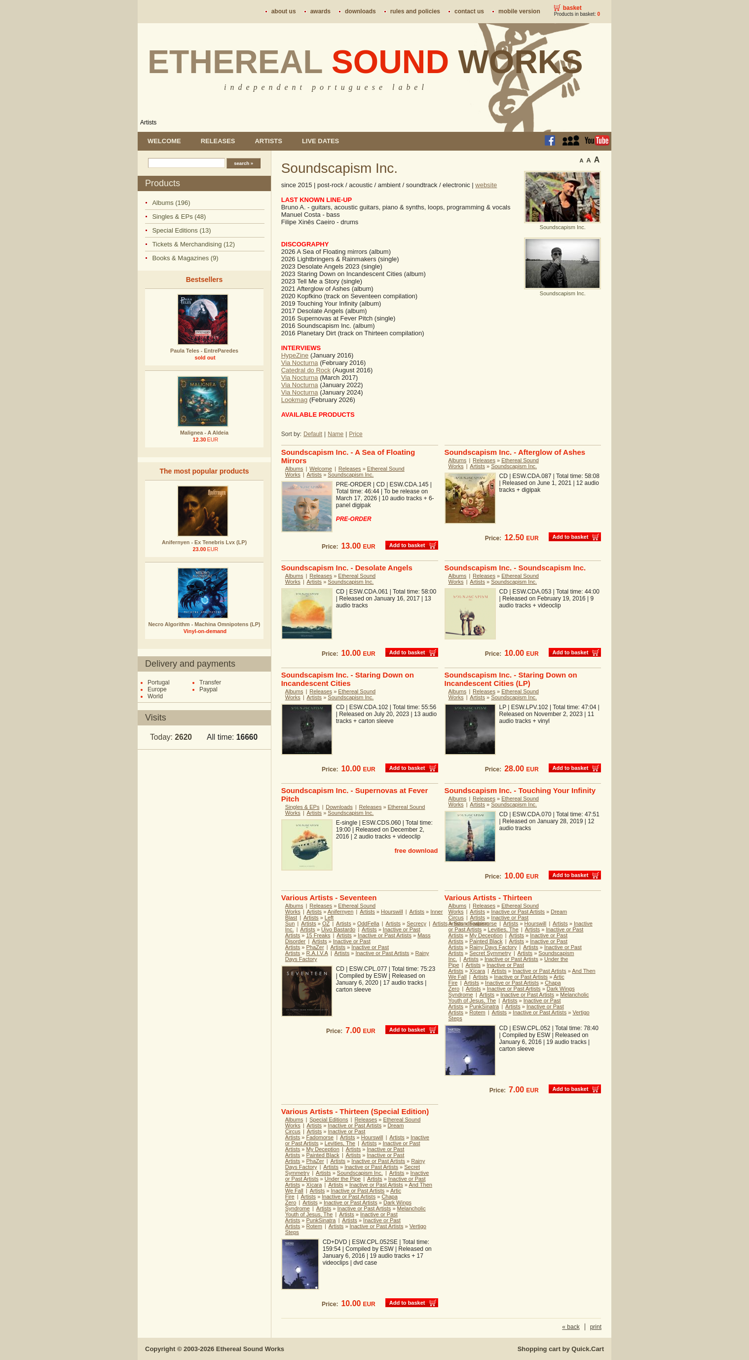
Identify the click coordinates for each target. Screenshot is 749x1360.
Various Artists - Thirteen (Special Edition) (355, 1111)
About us (283, 11)
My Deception (485, 935)
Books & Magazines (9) (185, 258)
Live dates (320, 141)
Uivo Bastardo (338, 929)
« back (570, 1326)
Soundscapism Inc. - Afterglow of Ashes (515, 452)
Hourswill (392, 912)
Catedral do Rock (306, 370)
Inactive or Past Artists (385, 935)
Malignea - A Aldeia (204, 433)
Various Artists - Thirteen (488, 897)
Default (312, 434)
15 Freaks (318, 935)
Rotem (477, 1012)
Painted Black (485, 941)
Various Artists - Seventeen (329, 897)
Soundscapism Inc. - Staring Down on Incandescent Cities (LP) (511, 679)
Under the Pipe (343, 1179)
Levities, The (503, 929)
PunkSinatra (484, 1006)
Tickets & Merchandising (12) (193, 244)
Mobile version (519, 11)
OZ (326, 923)
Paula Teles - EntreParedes (204, 351)
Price (355, 434)
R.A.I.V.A (317, 953)
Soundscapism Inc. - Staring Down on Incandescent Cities (347, 679)
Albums (294, 469)
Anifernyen (341, 912)
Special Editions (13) (181, 230)
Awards (320, 11)
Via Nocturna (299, 362)
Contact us (469, 11)
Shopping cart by (561, 1349)
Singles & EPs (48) (179, 216)
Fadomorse (483, 923)
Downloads (360, 11)
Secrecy (416, 923)
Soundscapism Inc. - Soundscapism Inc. (515, 567)
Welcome (164, 141)
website (486, 185)
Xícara (477, 971)
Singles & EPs (302, 807)
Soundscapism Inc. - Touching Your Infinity (520, 790)
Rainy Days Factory (493, 947)
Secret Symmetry (490, 953)
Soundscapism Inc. (351, 475)
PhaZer (315, 947)
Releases (218, 141)
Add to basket (407, 545)
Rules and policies (415, 11)
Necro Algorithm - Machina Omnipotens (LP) (205, 624)
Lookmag (294, 399)
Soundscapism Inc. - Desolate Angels (346, 567)
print (595, 1326)
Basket (572, 7)
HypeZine (295, 355)
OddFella (368, 923)
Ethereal (365, 61)
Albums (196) (171, 202)
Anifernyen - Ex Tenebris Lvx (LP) (204, 542)
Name (335, 434)
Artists (148, 122)
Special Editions (328, 1119)
